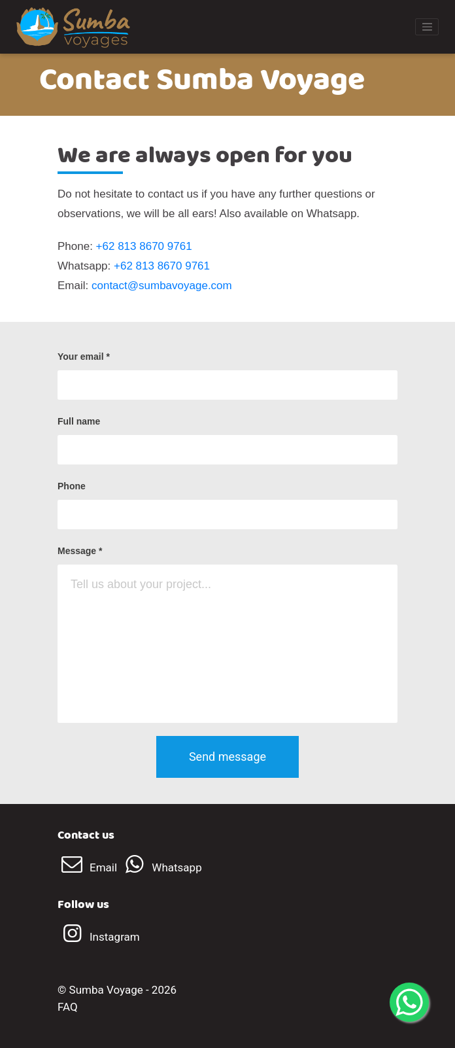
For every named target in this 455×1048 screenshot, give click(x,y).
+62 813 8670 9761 (144, 246)
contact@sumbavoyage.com (162, 285)
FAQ (68, 1006)
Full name (79, 421)
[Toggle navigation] (427, 26)
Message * (80, 551)
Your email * (84, 356)
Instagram (99, 936)
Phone (72, 486)
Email (89, 867)
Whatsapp (160, 867)
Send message (227, 756)
